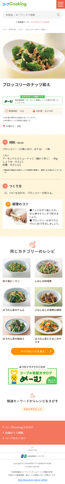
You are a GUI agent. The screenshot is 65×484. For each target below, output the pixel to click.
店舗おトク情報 (14, 432)
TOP (4, 29)
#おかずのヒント (33, 409)
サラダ (34, 22)
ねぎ (47, 22)
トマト (41, 22)
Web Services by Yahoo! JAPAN (32, 479)
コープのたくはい (15, 438)
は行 (20, 29)
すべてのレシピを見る (33, 351)
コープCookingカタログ (19, 427)
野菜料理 (12, 29)
